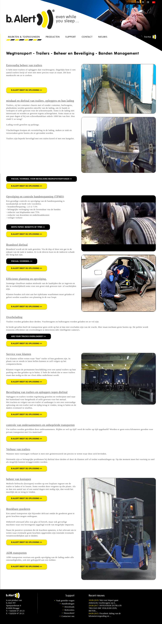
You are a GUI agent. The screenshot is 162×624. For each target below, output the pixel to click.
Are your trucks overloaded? (27, 336)
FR (143, 2)
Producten (53, 36)
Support (70, 36)
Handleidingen (68, 603)
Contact (87, 36)
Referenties (69, 610)
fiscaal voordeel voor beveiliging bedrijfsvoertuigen (40, 179)
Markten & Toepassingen (24, 36)
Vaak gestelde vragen (65, 600)
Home (147, 36)
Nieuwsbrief (69, 613)
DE (148, 2)
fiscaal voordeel (20, 261)
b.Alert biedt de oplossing (25, 90)
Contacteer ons (67, 616)
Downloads (69, 607)
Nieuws (102, 36)
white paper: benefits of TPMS (26, 227)
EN (138, 2)
